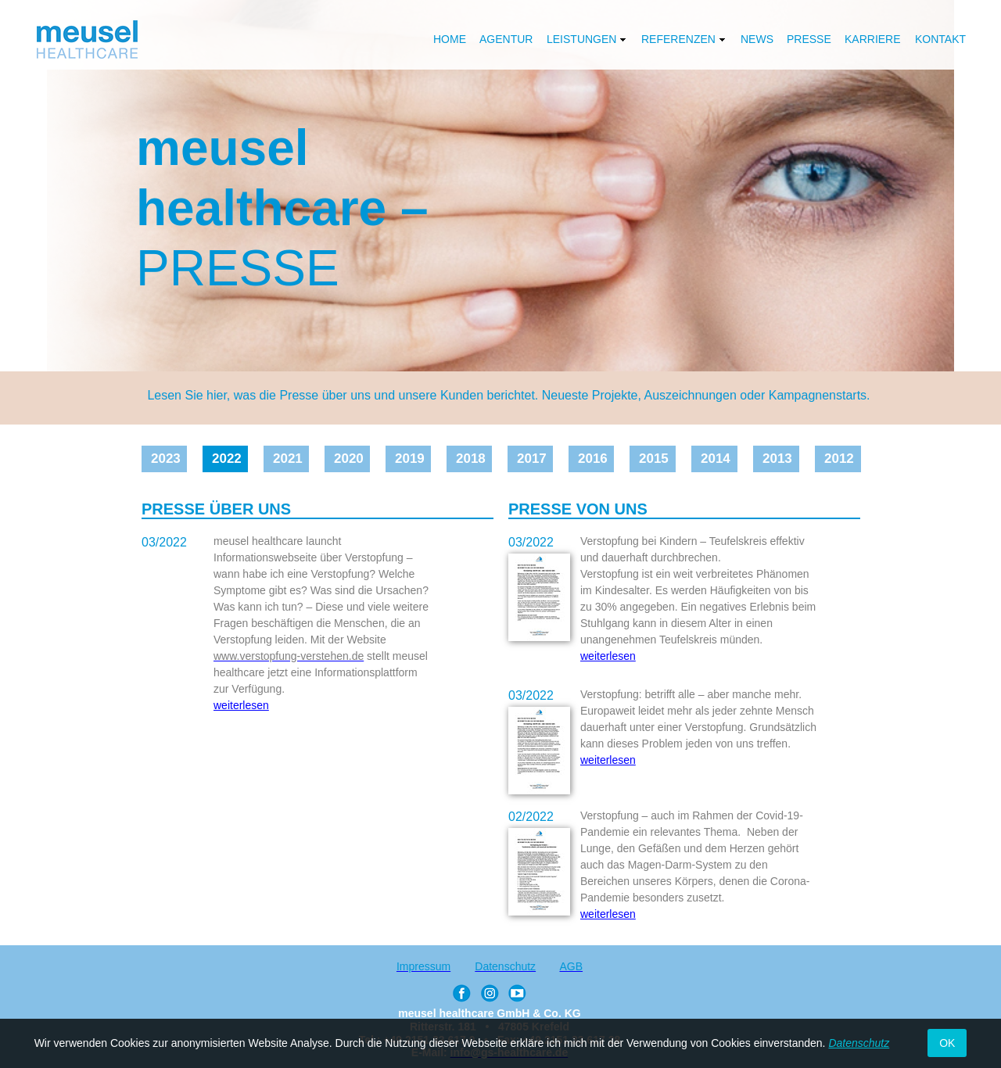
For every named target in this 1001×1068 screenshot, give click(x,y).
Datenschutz (858, 1043)
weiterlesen (608, 656)
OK (947, 1043)
